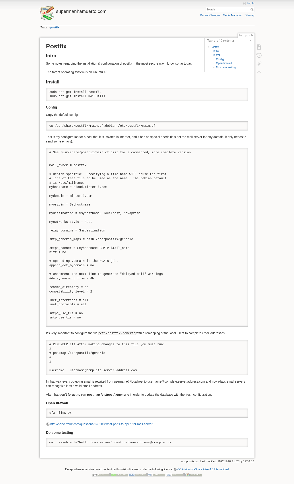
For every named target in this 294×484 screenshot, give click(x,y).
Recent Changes (210, 15)
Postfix (214, 47)
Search (252, 9)
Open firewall (224, 63)
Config (220, 59)
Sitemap (250, 15)
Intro (216, 51)
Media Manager (232, 15)
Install (216, 55)
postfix (54, 27)
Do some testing (226, 67)
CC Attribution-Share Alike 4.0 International (203, 469)
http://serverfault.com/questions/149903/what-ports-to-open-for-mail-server (101, 424)
